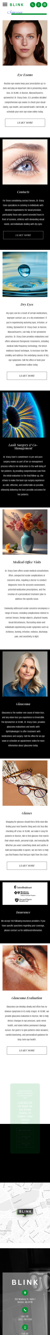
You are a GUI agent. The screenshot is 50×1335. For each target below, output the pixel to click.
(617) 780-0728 (25, 1322)
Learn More (25, 122)
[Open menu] (5, 5)
